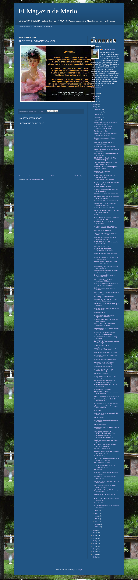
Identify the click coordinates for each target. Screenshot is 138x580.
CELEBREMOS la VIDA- (101, 246)
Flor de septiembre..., (100, 424)
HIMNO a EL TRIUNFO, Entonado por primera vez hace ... (105, 123)
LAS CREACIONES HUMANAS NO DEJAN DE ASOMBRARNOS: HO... (106, 227)
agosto (97, 120)
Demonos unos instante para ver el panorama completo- (105, 238)
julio (96, 510)
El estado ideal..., (99, 456)
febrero (97, 524)
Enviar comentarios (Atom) (35, 179)
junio (96, 513)
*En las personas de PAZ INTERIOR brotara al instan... (105, 486)
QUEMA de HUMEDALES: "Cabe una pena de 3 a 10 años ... (105, 134)
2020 (94, 533)
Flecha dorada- (98, 417)
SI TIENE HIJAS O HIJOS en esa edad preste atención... (106, 242)
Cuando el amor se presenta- (103, 366)
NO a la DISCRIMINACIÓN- (102, 463)
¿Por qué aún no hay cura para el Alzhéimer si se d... (104, 466)
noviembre (98, 112)
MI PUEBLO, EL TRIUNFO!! (102, 230)
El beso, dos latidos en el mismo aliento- (106, 201)
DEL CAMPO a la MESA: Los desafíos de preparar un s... (106, 392)
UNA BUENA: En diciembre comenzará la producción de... (106, 267)
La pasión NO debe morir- (102, 503)
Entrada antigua (78, 176)
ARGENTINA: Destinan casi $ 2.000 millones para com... (105, 377)
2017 (94, 541)
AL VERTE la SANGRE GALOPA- (104, 208)
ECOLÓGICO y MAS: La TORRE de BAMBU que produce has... (105, 349)
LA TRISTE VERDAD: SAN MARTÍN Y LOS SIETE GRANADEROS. (106, 284)
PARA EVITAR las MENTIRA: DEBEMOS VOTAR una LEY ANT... (106, 262)
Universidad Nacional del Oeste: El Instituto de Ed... (104, 399)
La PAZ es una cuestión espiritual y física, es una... (105, 477)
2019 (94, 535)
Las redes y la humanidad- (102, 449)
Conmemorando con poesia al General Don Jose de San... (106, 271)
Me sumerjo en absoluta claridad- (104, 297)
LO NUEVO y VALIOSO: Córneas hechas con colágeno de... (104, 333)
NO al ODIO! (98, 470)
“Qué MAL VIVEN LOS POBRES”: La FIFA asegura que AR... (105, 234)
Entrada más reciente (25, 176)
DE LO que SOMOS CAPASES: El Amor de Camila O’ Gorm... (106, 211)
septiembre (98, 117)
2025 (94, 99)
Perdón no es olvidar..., (101, 131)
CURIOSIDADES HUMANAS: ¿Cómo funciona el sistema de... (105, 300)
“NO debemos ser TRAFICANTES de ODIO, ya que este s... (105, 163)
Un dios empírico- (99, 312)
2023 (94, 104)
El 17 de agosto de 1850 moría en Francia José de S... (104, 275)
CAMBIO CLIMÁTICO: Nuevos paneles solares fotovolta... (106, 167)
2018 (94, 538)
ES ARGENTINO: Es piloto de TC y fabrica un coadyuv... (105, 158)
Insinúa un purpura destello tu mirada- (105, 352)
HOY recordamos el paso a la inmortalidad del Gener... (103, 280)
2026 (94, 96)
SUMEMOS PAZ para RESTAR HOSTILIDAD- (103, 222)
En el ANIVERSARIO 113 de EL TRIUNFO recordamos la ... (104, 127)
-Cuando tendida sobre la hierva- (104, 180)
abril (96, 519)
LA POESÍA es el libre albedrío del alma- (106, 194)
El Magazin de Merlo (48, 11)
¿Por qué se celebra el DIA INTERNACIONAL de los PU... (104, 432)
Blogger (80, 570)
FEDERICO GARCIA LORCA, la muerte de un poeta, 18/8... (106, 197)
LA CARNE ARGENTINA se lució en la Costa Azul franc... (106, 258)
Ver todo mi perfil (96, 88)
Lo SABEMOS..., (99, 215)
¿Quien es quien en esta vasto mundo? (106, 403)
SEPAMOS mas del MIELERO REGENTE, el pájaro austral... (104, 370)
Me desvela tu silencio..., (101, 373)
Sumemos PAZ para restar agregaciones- (102, 172)
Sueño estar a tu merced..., (102, 345)
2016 (94, 543)
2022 (94, 107)
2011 (94, 557)
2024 (94, 101)
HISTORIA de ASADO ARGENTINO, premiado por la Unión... (105, 381)
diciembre (98, 109)
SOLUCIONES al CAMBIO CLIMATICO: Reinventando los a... (106, 218)
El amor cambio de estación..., (103, 389)
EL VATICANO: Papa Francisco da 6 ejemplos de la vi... (105, 176)
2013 (94, 551)
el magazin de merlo (108, 49)
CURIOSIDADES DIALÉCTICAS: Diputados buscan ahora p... (104, 363)
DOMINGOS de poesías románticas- (105, 359)
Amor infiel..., (98, 410)
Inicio (52, 176)
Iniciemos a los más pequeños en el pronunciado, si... (105, 495)
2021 (94, 530)
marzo (97, 521)
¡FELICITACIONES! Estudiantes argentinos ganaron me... (104, 316)
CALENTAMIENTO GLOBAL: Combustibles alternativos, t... (104, 249)
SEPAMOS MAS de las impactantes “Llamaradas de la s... (105, 204)
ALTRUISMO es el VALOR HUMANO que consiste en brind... (105, 445)
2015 (94, 546)
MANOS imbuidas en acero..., (103, 187)
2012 (94, 554)
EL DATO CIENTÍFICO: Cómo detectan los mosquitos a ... (106, 385)
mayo (96, 516)
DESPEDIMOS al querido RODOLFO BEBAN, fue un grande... (105, 324)
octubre (97, 114)
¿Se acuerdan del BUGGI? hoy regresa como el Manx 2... (106, 406)
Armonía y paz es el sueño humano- (105, 146)
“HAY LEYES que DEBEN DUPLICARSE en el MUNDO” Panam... (106, 459)
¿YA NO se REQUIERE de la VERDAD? (106, 396)
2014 (94, 549)
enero (96, 527)
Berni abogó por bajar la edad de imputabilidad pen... (104, 143)
